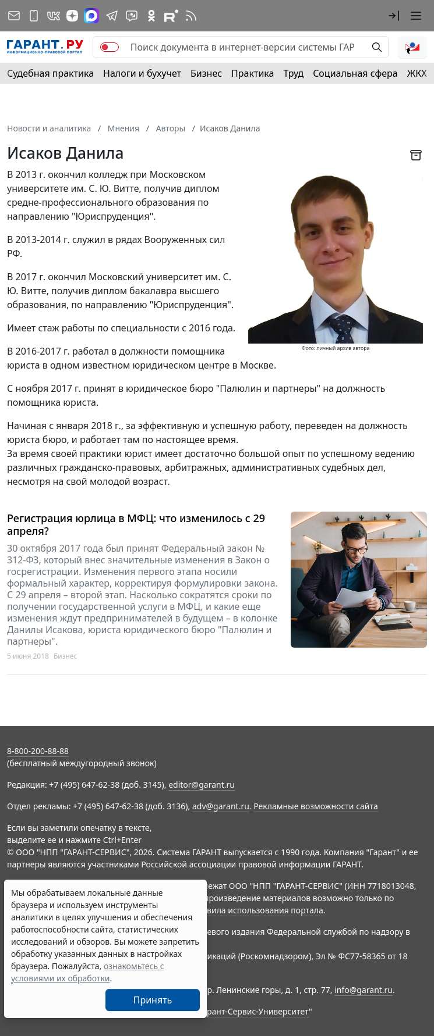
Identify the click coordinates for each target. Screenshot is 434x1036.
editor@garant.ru (201, 784)
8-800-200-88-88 (38, 750)
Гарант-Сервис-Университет (254, 1011)
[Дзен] (72, 16)
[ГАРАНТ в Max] (91, 15)
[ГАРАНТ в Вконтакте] (54, 16)
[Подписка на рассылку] (14, 16)
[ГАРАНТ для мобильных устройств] (34, 16)
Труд (293, 73)
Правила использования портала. (258, 910)
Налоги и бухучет (142, 73)
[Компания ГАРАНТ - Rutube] (171, 16)
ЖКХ (417, 73)
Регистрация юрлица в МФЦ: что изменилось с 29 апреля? (136, 525)
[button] (394, 16)
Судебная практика (50, 73)
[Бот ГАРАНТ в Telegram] (132, 16)
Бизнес (206, 73)
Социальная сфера (355, 73)
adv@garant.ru (220, 806)
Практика (252, 73)
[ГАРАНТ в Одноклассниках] (151, 16)
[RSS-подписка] (191, 16)
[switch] (109, 47)
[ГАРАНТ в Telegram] (112, 16)
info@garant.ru (363, 989)
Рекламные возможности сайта (315, 806)
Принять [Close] (152, 1000)
